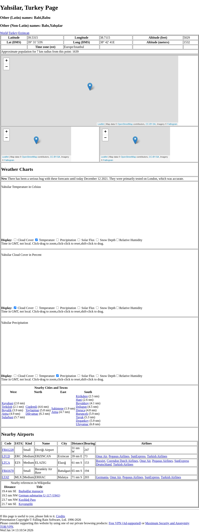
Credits (60, 516)
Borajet (100, 461)
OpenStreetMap (125, 124)
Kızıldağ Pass (27, 499)
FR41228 (8, 449)
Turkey (13, 33)
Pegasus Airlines (119, 456)
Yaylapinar (32, 410)
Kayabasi (7, 403)
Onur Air (101, 456)
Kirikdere (82, 396)
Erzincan (23, 33)
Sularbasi (7, 417)
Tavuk (80, 417)
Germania (102, 477)
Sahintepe (57, 408)
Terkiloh (7, 406)
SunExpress (138, 456)
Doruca (80, 410)
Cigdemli (31, 406)
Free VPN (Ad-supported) (125, 523)
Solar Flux (87, 240)
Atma (5, 413)
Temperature (47, 240)
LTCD (6, 456)
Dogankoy (82, 420)
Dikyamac (32, 413)
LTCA (6, 462)
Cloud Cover (26, 240)
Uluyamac (82, 424)
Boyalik (7, 410)
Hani (79, 399)
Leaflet (101, 124)
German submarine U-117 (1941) (39, 495)
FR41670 (8, 470)
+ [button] (6, 61)
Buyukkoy (82, 403)
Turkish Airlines (157, 456)
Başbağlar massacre (31, 491)
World (4, 33)
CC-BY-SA (151, 124)
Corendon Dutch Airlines (122, 461)
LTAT (5, 477)
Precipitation (68, 240)
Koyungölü (26, 504)
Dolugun (81, 406)
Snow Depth (107, 240)
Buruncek (82, 413)
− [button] (6, 67)
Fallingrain (172, 124)
